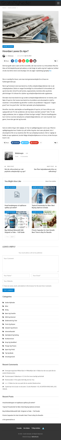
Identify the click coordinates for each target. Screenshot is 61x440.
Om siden (26, 428)
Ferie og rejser (10, 324)
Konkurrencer (9, 338)
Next (12, 236)
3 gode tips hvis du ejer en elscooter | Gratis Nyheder (20, 386)
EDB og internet (10, 317)
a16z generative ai (8, 419)
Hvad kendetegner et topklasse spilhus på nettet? (18, 402)
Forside (19, 428)
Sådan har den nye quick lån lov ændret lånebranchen (25, 383)
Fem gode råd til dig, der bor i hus (24, 380)
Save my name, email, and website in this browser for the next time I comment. (28, 286)
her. (50, 71)
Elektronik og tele (11, 320)
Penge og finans (10, 346)
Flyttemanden (9, 380)
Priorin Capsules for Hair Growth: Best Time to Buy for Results (22, 415)
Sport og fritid (10, 349)
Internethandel (10, 331)
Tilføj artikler (35, 428)
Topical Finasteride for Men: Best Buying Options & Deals (21, 407)
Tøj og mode (9, 353)
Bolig (6, 310)
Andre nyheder (8, 46)
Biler (6, 306)
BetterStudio (35, 437)
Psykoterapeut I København (13, 376)
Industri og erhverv (11, 328)
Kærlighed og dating (12, 335)
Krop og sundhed (10, 342)
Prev (7, 236)
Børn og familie (10, 313)
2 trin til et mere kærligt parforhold (33, 376)
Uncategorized (10, 357)
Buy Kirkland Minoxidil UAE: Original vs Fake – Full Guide (21, 411)
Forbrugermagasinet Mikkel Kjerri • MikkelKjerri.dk (20, 370)
